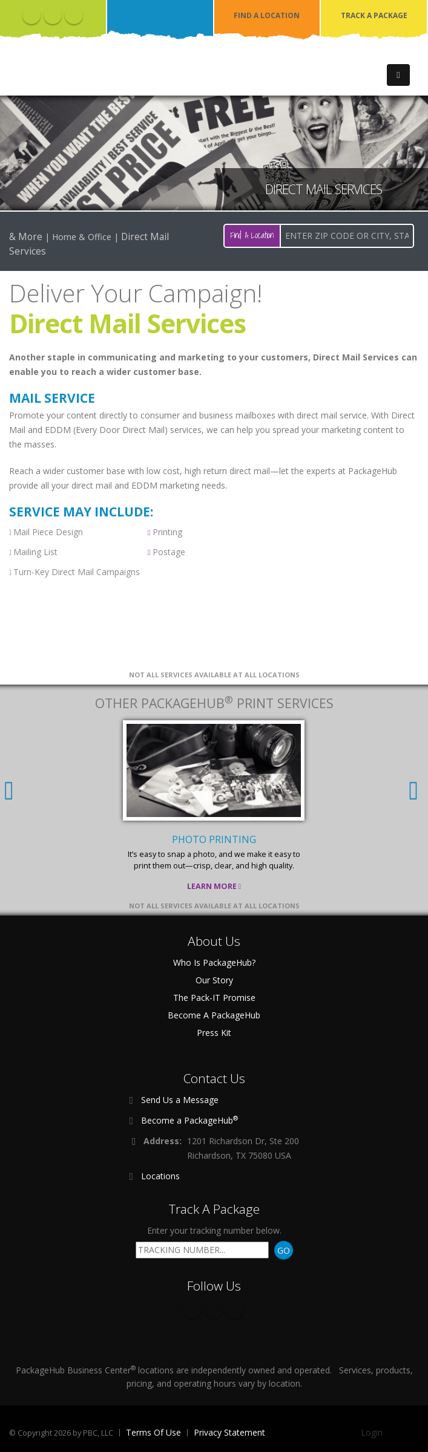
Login (372, 1432)
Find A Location (252, 235)
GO (283, 1250)
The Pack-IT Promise (214, 997)
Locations (160, 1176)
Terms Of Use (153, 1432)
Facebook (31, 15)
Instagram (74, 15)
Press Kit (214, 1032)
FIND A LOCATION (267, 15)
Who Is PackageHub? (214, 962)
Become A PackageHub (214, 1015)
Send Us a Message (180, 1099)
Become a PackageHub (189, 1120)
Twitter (53, 15)
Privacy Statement (229, 1432)
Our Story (214, 980)
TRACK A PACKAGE (374, 15)
